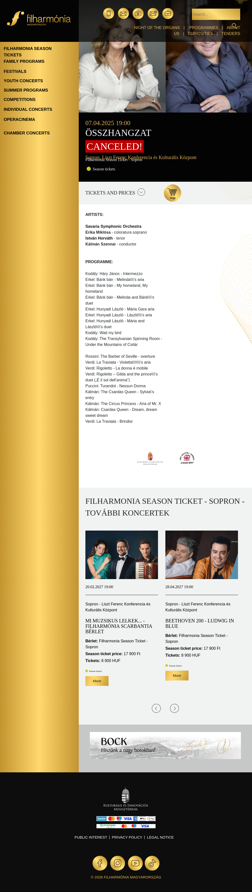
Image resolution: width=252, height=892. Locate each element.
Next (174, 708)
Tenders (230, 34)
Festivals (15, 71)
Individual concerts (28, 109)
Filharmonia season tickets (28, 51)
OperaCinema (19, 119)
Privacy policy (127, 837)
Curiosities (200, 34)
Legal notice (160, 837)
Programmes (203, 28)
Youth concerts (23, 81)
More (97, 681)
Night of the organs (157, 28)
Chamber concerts (27, 133)
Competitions (19, 99)
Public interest (91, 837)
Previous (156, 708)
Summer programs (26, 90)
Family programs (24, 61)
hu (183, 13)
